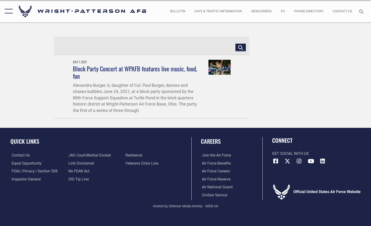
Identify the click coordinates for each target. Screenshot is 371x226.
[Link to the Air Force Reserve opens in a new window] (215, 179)
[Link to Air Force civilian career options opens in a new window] (213, 195)
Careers (211, 141)
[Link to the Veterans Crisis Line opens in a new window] (142, 163)
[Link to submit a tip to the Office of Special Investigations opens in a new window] (78, 179)
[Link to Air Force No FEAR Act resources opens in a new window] (78, 171)
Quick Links (24, 141)
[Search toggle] (362, 11)
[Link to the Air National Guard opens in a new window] (216, 187)
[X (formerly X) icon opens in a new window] (287, 161)
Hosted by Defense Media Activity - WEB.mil (185, 206)
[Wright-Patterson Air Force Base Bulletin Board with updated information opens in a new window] (178, 11)
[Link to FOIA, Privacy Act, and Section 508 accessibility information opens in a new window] (33, 171)
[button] (7, 11)
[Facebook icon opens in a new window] (275, 161)
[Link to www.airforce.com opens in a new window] (215, 155)
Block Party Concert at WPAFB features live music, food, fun (135, 72)
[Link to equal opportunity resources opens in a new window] (25, 163)
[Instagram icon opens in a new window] (299, 161)
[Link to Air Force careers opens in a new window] (215, 171)
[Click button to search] (240, 47)
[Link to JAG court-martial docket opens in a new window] (89, 155)
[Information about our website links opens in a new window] (81, 163)
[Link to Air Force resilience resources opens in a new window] (134, 155)
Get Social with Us (290, 153)
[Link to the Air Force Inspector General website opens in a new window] (25, 179)
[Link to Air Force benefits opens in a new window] (215, 163)
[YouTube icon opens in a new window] (310, 161)
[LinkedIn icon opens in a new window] (322, 161)
